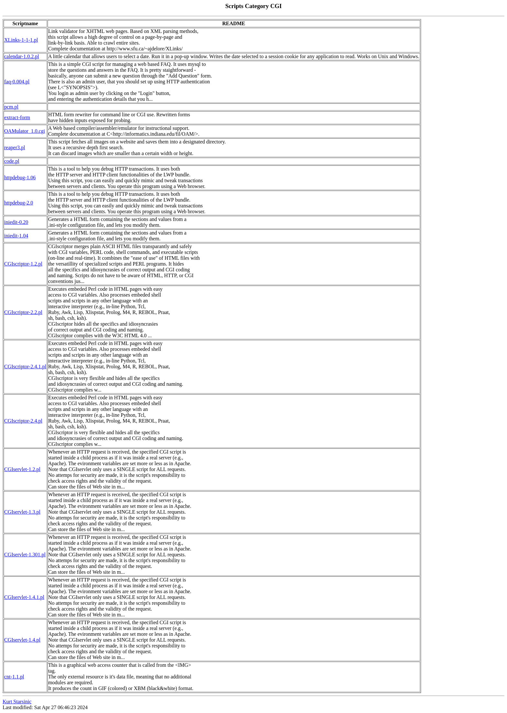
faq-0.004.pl (16, 81)
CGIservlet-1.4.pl (22, 640)
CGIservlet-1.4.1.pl (24, 597)
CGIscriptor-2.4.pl (23, 421)
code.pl (11, 161)
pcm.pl (11, 107)
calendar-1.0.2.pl (21, 56)
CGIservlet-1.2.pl (22, 469)
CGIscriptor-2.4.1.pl (25, 366)
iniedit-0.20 (16, 222)
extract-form (17, 117)
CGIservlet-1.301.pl (25, 554)
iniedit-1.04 (16, 235)
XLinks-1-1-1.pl (21, 40)
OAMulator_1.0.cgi (24, 131)
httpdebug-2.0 (18, 202)
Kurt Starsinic (17, 701)
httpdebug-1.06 (20, 177)
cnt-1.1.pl (14, 676)
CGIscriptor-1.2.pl (23, 264)
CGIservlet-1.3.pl (22, 512)
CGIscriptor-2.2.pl (23, 312)
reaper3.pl (14, 147)
